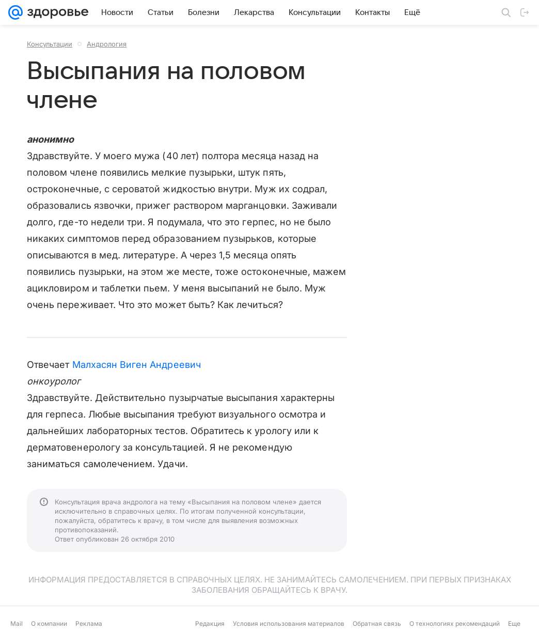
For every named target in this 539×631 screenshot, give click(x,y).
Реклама (88, 623)
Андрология (106, 44)
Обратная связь (377, 623)
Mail (16, 623)
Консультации (49, 44)
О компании (49, 623)
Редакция (210, 623)
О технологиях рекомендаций (454, 623)
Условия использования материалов (288, 623)
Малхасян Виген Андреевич (136, 364)
